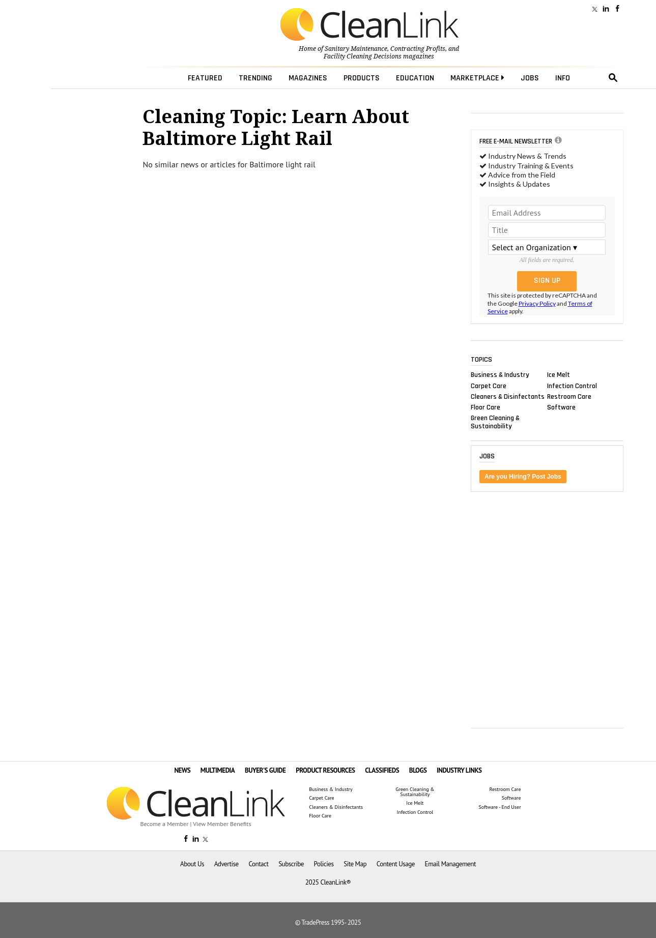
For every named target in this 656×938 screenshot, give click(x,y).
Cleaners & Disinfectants (508, 396)
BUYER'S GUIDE (265, 770)
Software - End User (499, 807)
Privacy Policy (537, 303)
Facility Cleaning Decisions (363, 56)
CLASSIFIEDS (382, 770)
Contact (258, 864)
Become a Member (164, 824)
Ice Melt (558, 374)
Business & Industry (500, 374)
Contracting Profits (417, 48)
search (613, 77)
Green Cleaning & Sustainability (495, 422)
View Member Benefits (222, 824)
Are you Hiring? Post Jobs (522, 476)
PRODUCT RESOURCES (325, 770)
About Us (192, 864)
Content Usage (396, 864)
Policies (324, 864)
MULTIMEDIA (218, 770)
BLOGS (418, 770)
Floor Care (485, 407)
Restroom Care (569, 396)
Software (561, 407)
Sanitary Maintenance (356, 48)
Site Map (355, 864)
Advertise (226, 864)
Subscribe (291, 864)
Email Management (450, 864)
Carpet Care (488, 385)
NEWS (182, 770)
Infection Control (572, 385)
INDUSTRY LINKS (459, 770)
